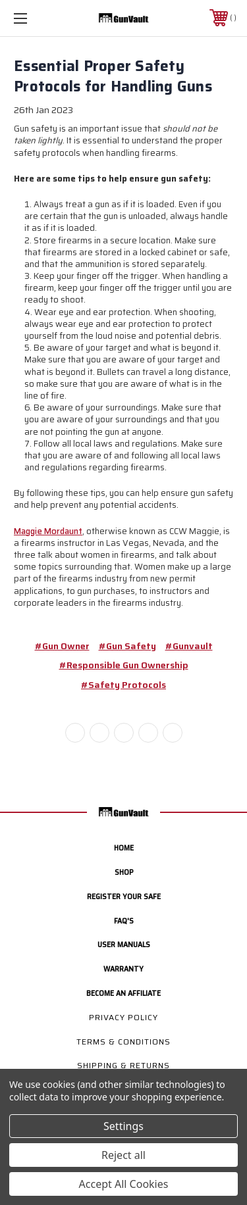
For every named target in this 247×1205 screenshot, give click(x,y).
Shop (124, 872)
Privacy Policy (123, 1017)
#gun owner (62, 646)
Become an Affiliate (123, 993)
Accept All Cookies (124, 1184)
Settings (123, 1126)
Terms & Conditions (123, 1041)
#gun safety (127, 646)
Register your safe (124, 896)
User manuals (123, 944)
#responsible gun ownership (123, 665)
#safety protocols (123, 684)
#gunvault (189, 646)
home (124, 847)
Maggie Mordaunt (48, 531)
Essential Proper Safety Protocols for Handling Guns (113, 76)
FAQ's (124, 920)
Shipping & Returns (123, 1065)
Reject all (123, 1155)
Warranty (123, 968)
